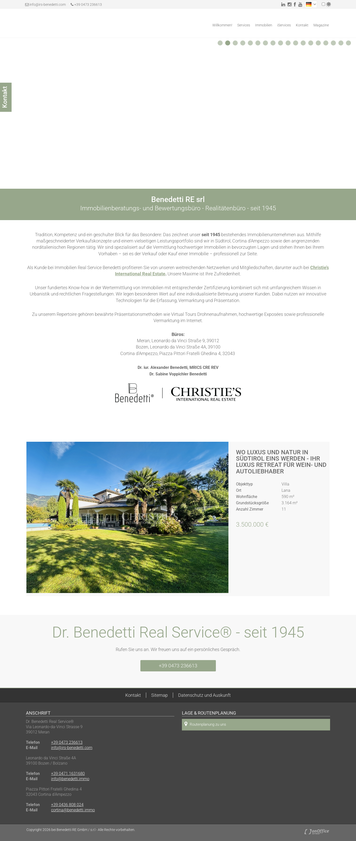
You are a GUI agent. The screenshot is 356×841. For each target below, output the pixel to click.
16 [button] (334, 44)
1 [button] (221, 44)
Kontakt (302, 25)
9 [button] (281, 44)
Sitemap (159, 695)
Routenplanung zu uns (205, 724)
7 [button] (266, 44)
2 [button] (228, 44)
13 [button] (312, 44)
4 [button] (244, 44)
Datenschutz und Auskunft (204, 695)
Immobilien (263, 25)
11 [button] (297, 44)
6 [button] (259, 44)
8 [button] (274, 44)
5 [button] (251, 44)
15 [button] (327, 44)
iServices (284, 25)
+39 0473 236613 (86, 5)
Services (243, 25)
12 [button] (304, 44)
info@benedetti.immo (70, 778)
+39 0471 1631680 (68, 773)
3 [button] (236, 44)
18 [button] (349, 44)
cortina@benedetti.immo (73, 810)
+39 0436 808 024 (67, 804)
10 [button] (289, 44)
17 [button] (342, 44)
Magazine (321, 25)
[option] (178, 113)
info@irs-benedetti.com (47, 5)
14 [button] (319, 44)
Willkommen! (222, 25)
